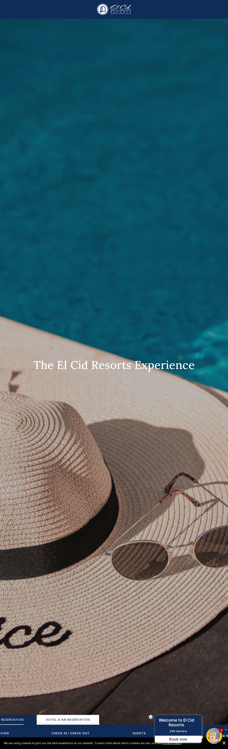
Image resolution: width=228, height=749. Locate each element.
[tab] (68, 720)
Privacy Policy (171, 743)
